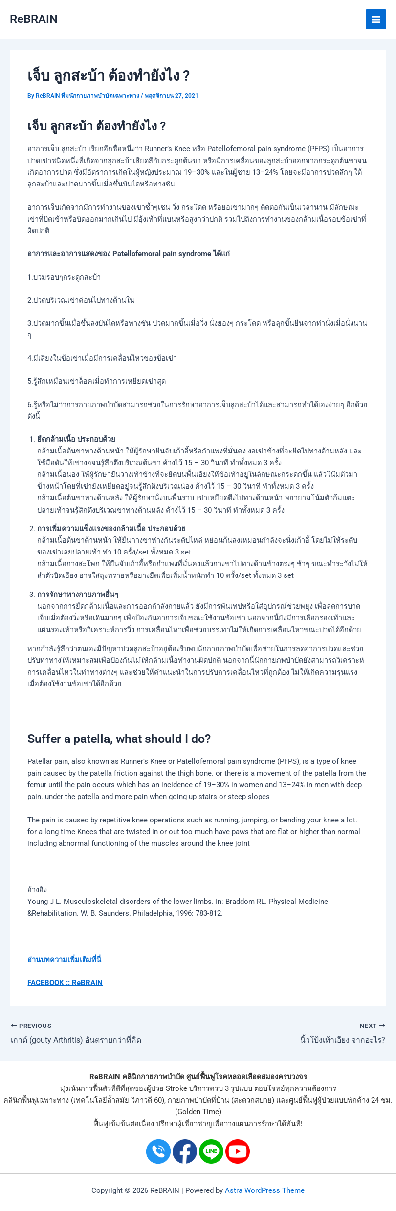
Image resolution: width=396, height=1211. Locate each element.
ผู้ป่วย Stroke (167, 1088)
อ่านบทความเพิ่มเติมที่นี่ (64, 959)
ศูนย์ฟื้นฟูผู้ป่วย (311, 1100)
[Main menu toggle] (376, 19)
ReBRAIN (34, 19)
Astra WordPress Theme (265, 1190)
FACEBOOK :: (48, 982)
